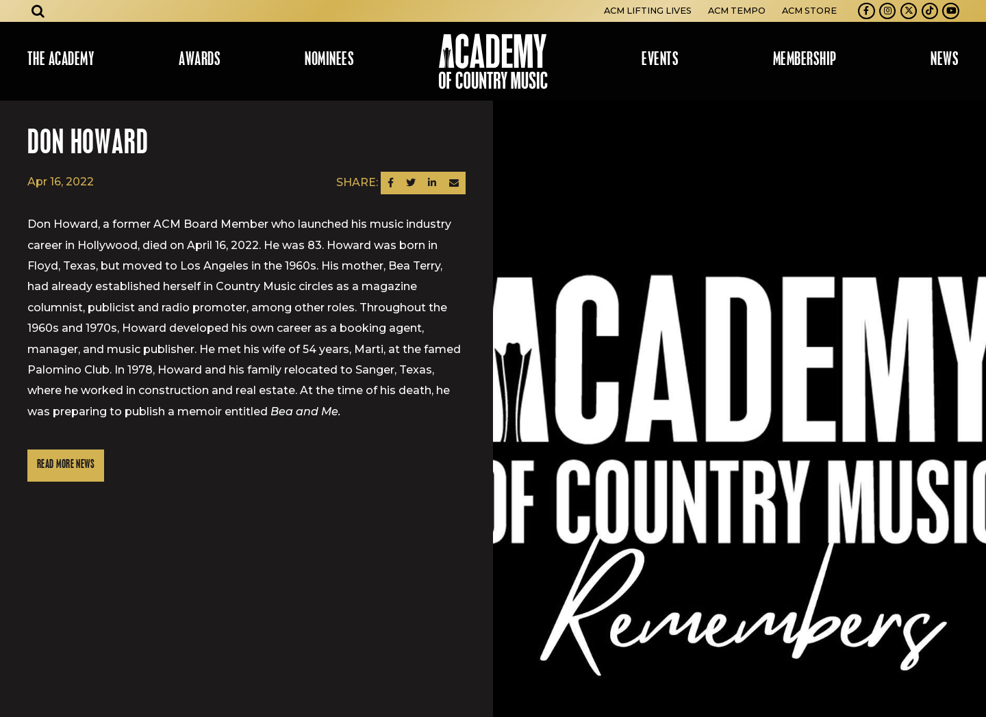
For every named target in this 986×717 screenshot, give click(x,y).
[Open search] (38, 11)
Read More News (65, 465)
